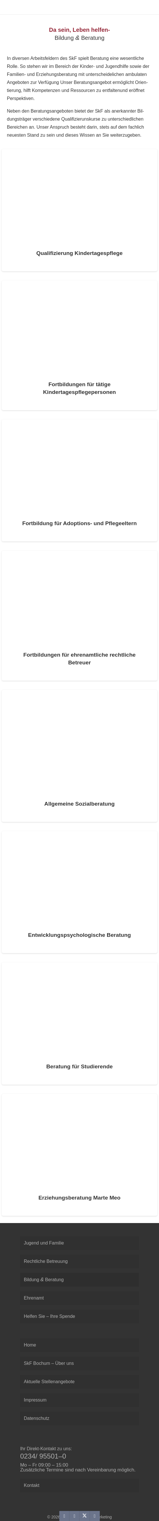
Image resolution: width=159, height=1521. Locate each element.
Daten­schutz (36, 1418)
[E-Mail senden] (64, 1516)
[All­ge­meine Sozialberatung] (79, 756)
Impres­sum (35, 1400)
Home (30, 1345)
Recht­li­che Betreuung (46, 1261)
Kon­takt (31, 1485)
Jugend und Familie (44, 1243)
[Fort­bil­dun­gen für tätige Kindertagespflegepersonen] (79, 345)
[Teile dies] (74, 1516)
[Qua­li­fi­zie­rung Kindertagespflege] (79, 210)
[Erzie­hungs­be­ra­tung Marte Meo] (79, 1155)
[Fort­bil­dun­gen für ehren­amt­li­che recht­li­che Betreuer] (79, 615)
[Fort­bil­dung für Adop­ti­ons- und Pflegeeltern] (79, 480)
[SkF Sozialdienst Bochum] (9, 7)
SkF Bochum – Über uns (49, 1363)
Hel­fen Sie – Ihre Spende (49, 1316)
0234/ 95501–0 (43, 1456)
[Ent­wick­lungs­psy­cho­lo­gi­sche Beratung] (79, 892)
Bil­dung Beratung (44, 1279)
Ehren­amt (34, 1298)
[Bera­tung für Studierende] (79, 1023)
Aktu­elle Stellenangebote (49, 1381)
